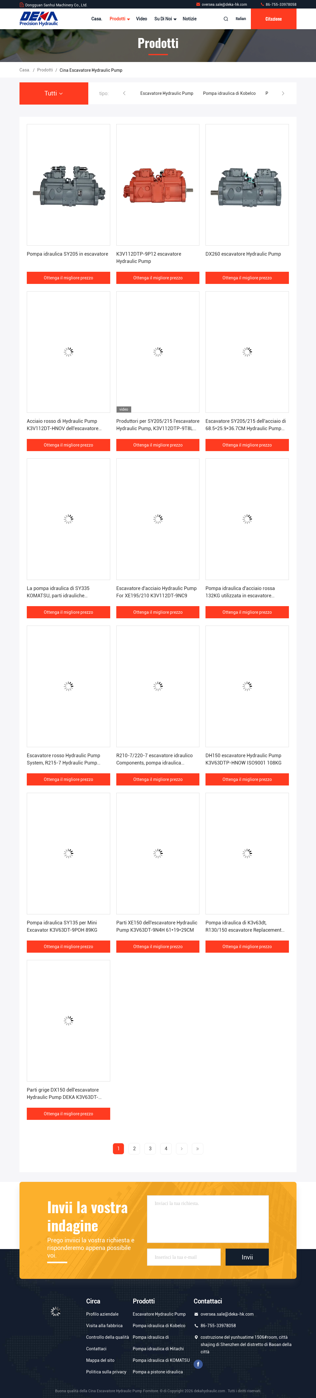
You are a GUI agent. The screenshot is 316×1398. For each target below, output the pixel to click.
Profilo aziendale (102, 1314)
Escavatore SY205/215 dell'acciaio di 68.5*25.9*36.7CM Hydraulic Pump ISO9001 (245, 428)
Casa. (96, 18)
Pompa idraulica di (151, 1337)
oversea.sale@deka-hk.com (222, 4)
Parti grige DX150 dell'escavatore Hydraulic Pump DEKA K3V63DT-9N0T (63, 1097)
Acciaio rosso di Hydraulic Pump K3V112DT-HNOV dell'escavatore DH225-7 (62, 428)
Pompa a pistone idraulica (158, 1371)
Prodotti (119, 18)
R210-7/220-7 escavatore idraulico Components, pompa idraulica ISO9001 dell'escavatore (154, 763)
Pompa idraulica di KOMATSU (161, 1360)
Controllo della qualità (107, 1337)
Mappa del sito (100, 1360)
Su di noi (164, 18)
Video (141, 18)
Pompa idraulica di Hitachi (158, 1348)
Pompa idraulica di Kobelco (229, 93)
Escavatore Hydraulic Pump (166, 93)
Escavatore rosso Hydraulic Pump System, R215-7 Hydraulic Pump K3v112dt (63, 763)
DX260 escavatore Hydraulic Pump (243, 254)
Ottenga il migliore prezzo (68, 277)
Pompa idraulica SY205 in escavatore (67, 254)
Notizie (189, 18)
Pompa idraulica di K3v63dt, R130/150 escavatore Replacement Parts (243, 930)
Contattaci (96, 1348)
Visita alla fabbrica (104, 1325)
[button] (124, 93)
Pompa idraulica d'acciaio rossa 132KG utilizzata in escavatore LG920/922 (240, 595)
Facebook (198, 1364)
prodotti (45, 69)
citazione (273, 19)
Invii (247, 1257)
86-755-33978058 (278, 4)
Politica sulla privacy (106, 1371)
